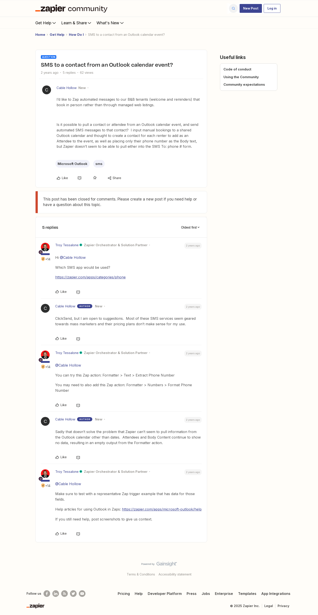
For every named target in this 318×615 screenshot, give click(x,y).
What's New (111, 22)
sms (98, 164)
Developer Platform (165, 593)
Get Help (46, 22)
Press (192, 593)
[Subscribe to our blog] (64, 593)
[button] (251, 8)
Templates (247, 593)
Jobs (206, 593)
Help (139, 593)
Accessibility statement (175, 574)
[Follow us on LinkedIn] (55, 593)
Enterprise (224, 593)
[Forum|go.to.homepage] (72, 8)
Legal (268, 606)
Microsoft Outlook (72, 164)
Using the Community (241, 77)
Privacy (283, 606)
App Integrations (275, 593)
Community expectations (244, 84)
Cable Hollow (67, 88)
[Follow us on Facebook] (47, 593)
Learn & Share (76, 22)
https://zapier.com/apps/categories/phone (90, 277)
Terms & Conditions (141, 574)
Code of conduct (237, 69)
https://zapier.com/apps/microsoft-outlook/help (162, 509)
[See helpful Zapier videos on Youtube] (82, 593)
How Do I (76, 34)
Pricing (124, 593)
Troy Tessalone (67, 245)
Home (40, 34)
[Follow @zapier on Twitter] (73, 593)
